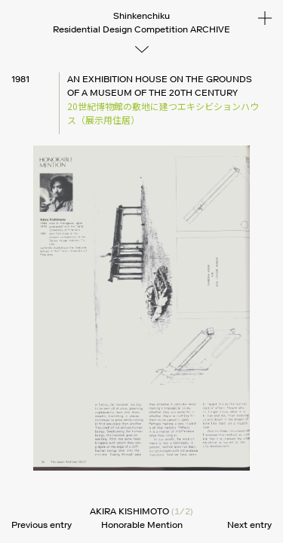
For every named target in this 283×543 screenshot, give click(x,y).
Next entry (249, 524)
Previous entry (41, 524)
